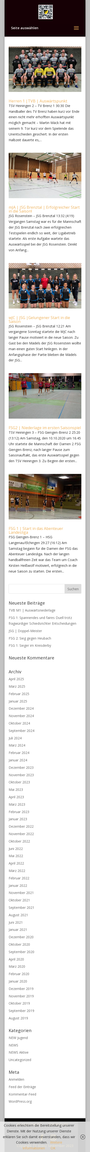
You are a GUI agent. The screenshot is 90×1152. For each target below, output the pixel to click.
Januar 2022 (18, 885)
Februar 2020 (19, 974)
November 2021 (21, 892)
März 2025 (17, 686)
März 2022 (17, 870)
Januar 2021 (18, 929)
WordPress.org (20, 1101)
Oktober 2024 (19, 723)
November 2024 (21, 716)
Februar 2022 (19, 878)
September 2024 (21, 730)
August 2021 (18, 915)
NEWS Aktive (19, 1052)
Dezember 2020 (21, 937)
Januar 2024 (18, 760)
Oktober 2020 (19, 944)
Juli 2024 (15, 738)
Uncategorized (20, 1059)
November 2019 (21, 996)
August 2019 (18, 1018)
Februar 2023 (19, 811)
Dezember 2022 (21, 826)
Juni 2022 (16, 848)
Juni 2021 (16, 922)
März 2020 (17, 966)
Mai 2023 (16, 789)
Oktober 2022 (19, 841)
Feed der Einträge (22, 1087)
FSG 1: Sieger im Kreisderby (30, 645)
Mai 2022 (16, 856)
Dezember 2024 (21, 708)
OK (53, 1148)
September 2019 (21, 1010)
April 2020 (16, 959)
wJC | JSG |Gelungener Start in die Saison (39, 319)
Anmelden (16, 1079)
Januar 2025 (18, 701)
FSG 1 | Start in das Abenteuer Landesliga (36, 530)
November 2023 (21, 775)
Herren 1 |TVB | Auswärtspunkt (38, 101)
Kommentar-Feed (22, 1094)
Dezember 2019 (21, 988)
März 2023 (17, 804)
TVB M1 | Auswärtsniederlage (32, 610)
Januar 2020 (18, 981)
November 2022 (21, 834)
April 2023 (16, 797)
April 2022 (16, 863)
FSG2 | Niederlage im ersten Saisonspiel (45, 427)
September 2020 (21, 952)
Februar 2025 (19, 693)
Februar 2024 (19, 752)
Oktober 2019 (19, 1003)
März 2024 (17, 745)
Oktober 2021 (19, 900)
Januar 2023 (18, 819)
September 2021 (21, 907)
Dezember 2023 (21, 767)
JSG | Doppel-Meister (25, 631)
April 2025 (16, 679)
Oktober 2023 (19, 782)
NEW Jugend (18, 1037)
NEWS (13, 1045)
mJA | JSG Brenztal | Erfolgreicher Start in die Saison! (44, 209)
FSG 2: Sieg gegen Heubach (30, 638)
